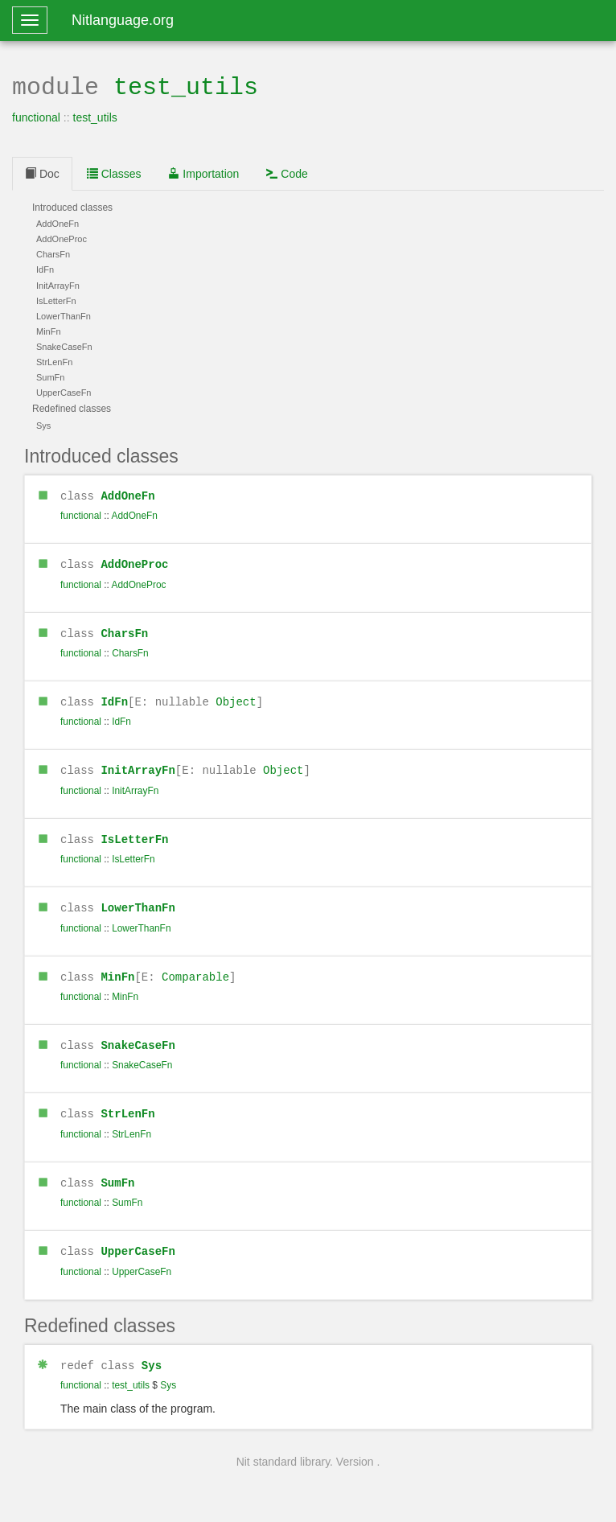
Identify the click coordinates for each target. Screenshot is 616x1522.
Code (286, 172)
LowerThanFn (138, 900)
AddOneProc (134, 561)
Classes (114, 172)
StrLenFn (127, 1104)
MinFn (117, 969)
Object (236, 697)
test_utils (185, 85)
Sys (152, 1353)
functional (36, 115)
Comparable (195, 969)
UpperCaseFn (138, 1240)
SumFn (117, 1172)
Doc (42, 172)
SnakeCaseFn (138, 1036)
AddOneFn (127, 493)
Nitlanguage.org (123, 20)
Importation (203, 172)
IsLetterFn (134, 833)
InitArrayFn (138, 764)
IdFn (114, 697)
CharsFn (124, 629)
